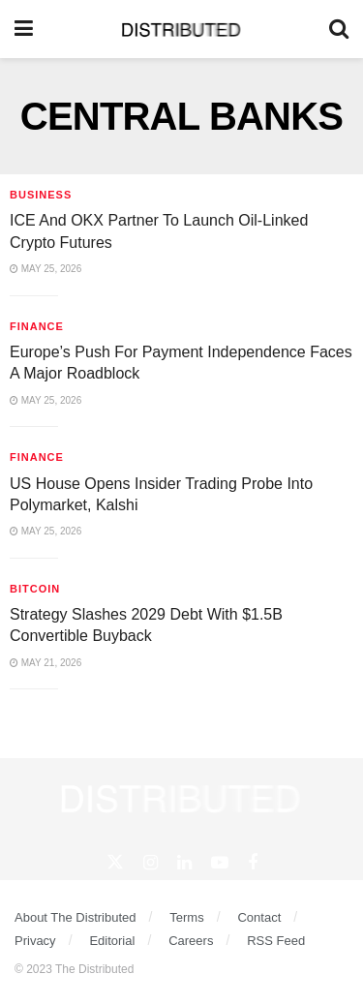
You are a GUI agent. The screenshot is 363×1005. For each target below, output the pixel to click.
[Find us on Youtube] (219, 863)
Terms (186, 917)
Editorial (112, 940)
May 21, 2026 (45, 662)
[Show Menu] (24, 29)
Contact (259, 917)
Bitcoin (35, 588)
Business (41, 194)
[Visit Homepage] (181, 29)
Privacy (35, 940)
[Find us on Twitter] (115, 862)
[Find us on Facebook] (252, 863)
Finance (37, 326)
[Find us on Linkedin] (184, 863)
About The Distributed (75, 917)
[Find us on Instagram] (150, 863)
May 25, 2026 (45, 268)
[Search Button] (338, 29)
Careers (190, 940)
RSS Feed (276, 940)
